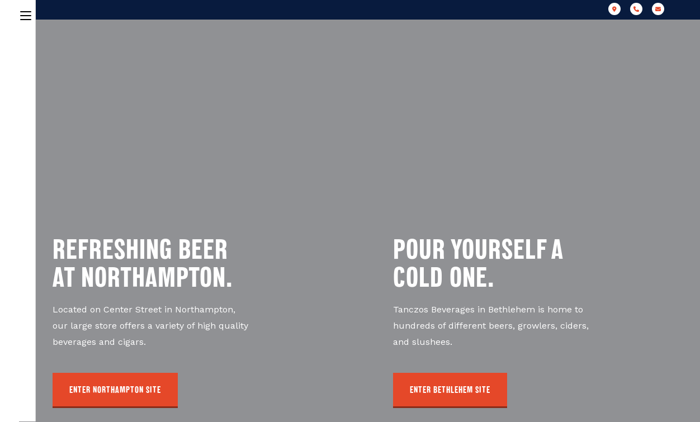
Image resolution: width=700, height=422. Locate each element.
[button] (115, 390)
